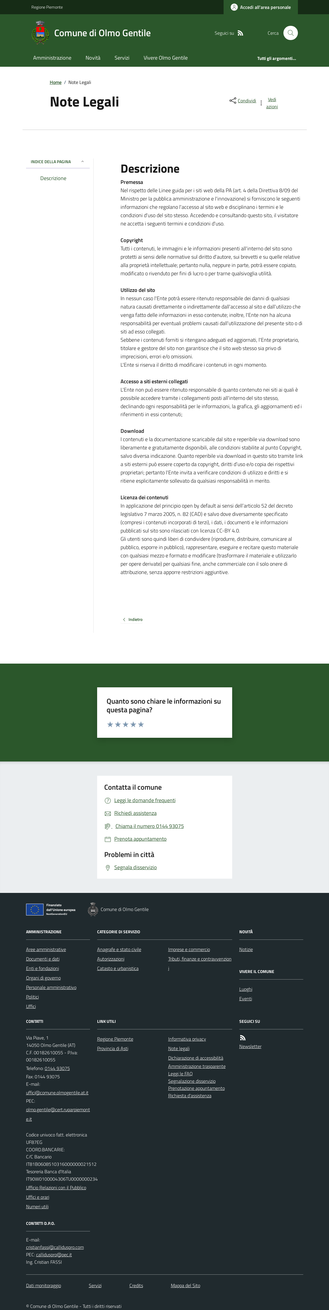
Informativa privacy (187, 1038)
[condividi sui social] (242, 100)
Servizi (122, 58)
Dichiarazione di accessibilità (195, 1057)
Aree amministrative (46, 949)
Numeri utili (37, 1206)
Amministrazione (52, 58)
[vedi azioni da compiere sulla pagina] (268, 103)
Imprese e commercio (189, 949)
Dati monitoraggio (43, 1285)
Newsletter (250, 1046)
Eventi (245, 998)
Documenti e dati (43, 958)
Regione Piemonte (47, 7)
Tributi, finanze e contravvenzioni (200, 963)
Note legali (179, 1048)
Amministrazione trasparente (197, 1066)
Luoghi (245, 989)
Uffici (31, 1006)
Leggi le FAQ (180, 1073)
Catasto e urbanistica (118, 968)
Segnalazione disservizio (192, 1081)
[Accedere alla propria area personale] (261, 7)
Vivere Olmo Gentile (166, 58)
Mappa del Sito (185, 1285)
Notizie (246, 949)
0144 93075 (57, 1068)
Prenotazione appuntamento (196, 1088)
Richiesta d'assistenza (189, 1095)
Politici (32, 996)
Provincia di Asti (112, 1048)
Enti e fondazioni (42, 968)
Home (56, 82)
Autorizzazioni (110, 958)
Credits (136, 1285)
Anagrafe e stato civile (119, 949)
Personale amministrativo (51, 987)
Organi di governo (43, 977)
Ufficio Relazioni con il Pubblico (56, 1187)
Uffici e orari (37, 1197)
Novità (93, 58)
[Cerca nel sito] (288, 33)
